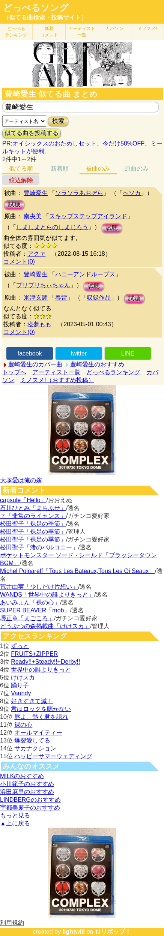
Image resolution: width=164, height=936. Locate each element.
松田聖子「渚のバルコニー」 (39, 547)
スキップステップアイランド (88, 216)
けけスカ (23, 677)
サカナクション (35, 748)
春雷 (61, 297)
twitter (79, 353)
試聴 (14, 204)
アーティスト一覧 (56, 372)
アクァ (36, 253)
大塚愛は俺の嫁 (21, 480)
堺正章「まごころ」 (27, 618)
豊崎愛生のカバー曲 (35, 364)
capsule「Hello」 (23, 500)
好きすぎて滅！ (32, 701)
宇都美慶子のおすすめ (30, 807)
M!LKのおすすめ (22, 776)
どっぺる (16, 32)
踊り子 (20, 685)
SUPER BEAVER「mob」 (35, 610)
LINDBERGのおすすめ (30, 799)
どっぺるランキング (113, 372)
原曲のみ (137, 168)
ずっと (20, 646)
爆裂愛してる (32, 740)
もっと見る (15, 815)
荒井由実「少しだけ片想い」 (39, 587)
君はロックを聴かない (41, 709)
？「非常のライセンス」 (33, 516)
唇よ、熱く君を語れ (41, 717)
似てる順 (21, 168)
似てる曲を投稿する (32, 133)
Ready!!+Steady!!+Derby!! (45, 661)
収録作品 (99, 297)
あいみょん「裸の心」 (30, 602)
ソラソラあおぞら (79, 193)
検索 (58, 121)
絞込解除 (21, 180)
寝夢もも (39, 324)
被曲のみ (98, 168)
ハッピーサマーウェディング (53, 756)
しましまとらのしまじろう (52, 227)
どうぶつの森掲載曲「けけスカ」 (45, 626)
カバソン (114, 28)
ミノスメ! (147, 28)
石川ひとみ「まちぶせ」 (33, 508)
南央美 (33, 216)
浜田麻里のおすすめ (27, 792)
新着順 (60, 168)
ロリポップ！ (113, 931)
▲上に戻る (15, 823)
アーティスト (81, 32)
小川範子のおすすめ (27, 784)
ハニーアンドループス (85, 274)
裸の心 (23, 725)
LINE (128, 353)
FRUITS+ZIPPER (34, 654)
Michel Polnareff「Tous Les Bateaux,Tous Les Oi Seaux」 (77, 571)
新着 (49, 32)
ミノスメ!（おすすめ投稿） (57, 380)
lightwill (73, 931)
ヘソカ (132, 193)
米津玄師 (36, 297)
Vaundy (21, 693)
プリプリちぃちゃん (43, 285)
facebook (30, 353)
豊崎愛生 (36, 193)
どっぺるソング (36, 8)
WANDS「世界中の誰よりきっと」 (47, 594)
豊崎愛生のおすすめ (97, 364)
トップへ (14, 372)
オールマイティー (38, 732)
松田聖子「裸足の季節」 (33, 523)
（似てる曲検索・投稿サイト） (45, 17)
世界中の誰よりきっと (41, 669)
